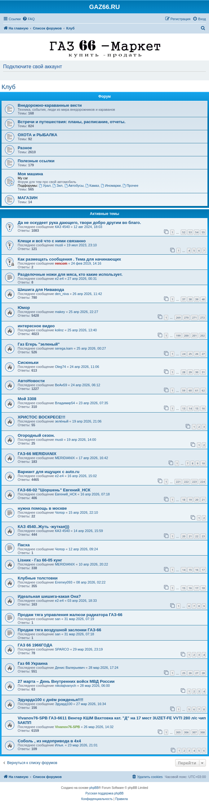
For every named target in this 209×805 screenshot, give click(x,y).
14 (190, 408)
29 (190, 372)
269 (178, 317)
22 (196, 536)
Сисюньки (28, 362)
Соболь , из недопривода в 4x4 (49, 741)
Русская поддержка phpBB (104, 793)
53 (190, 232)
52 (183, 232)
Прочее (130, 185)
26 (196, 354)
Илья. (59, 745)
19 (190, 500)
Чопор (60, 512)
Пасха (24, 545)
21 (203, 500)
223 (194, 482)
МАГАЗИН (28, 197)
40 (203, 299)
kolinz (59, 330)
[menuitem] (28, 19)
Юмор (24, 307)
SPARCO (62, 649)
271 (194, 317)
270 (186, 317)
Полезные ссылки (36, 161)
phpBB (94, 787)
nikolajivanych (65, 685)
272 (202, 317)
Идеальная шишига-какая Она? (49, 596)
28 (183, 372)
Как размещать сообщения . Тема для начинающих (69, 259)
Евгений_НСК (66, 494)
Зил (57, 185)
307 (194, 732)
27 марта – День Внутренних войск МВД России (66, 681)
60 (190, 390)
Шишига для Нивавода (41, 289)
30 (196, 372)
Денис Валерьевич (70, 667)
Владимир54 (65, 403)
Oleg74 (60, 367)
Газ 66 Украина (32, 663)
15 (196, 408)
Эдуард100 (63, 704)
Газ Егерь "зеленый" (39, 344)
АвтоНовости (31, 380)
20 (196, 500)
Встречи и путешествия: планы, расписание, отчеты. (72, 121)
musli (59, 245)
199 (178, 335)
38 (190, 299)
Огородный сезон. (36, 435)
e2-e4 (59, 278)
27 (203, 354)
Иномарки (111, 185)
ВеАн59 (61, 385)
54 (196, 232)
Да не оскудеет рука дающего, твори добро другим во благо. (79, 222)
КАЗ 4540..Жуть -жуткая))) (43, 526)
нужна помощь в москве (42, 508)
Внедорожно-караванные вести (50, 105)
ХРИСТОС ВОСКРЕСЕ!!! (41, 417)
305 (178, 732)
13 (183, 408)
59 (183, 390)
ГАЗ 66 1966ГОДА (35, 645)
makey (60, 312)
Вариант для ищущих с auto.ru (48, 471)
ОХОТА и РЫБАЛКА (37, 134)
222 (186, 482)
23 (203, 536)
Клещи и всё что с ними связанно (52, 241)
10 (203, 463)
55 (203, 232)
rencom (61, 263)
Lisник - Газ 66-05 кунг (40, 560)
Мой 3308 (27, 398)
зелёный (61, 421)
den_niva (62, 294)
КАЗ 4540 (62, 227)
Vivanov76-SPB (67, 727)
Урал (45, 185)
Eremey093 (63, 582)
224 (202, 482)
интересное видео (36, 326)
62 (203, 390)
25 (190, 354)
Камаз (92, 185)
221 (178, 482)
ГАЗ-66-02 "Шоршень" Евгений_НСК (54, 490)
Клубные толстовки (38, 578)
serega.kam (64, 348)
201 (194, 335)
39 (196, 299)
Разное (25, 147)
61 (196, 390)
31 (203, 372)
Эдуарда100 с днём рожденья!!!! (50, 699)
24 (183, 354)
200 (186, 335)
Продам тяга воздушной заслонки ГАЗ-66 (59, 630)
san (57, 619)
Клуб (9, 86)
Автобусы (74, 185)
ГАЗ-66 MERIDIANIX (37, 453)
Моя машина (30, 174)
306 (186, 732)
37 (183, 299)
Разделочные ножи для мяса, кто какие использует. (70, 274)
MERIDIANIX (65, 458)
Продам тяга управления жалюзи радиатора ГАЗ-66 (70, 614)
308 (202, 732)
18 (183, 500)
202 (202, 335)
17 (203, 570)
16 (203, 408)
